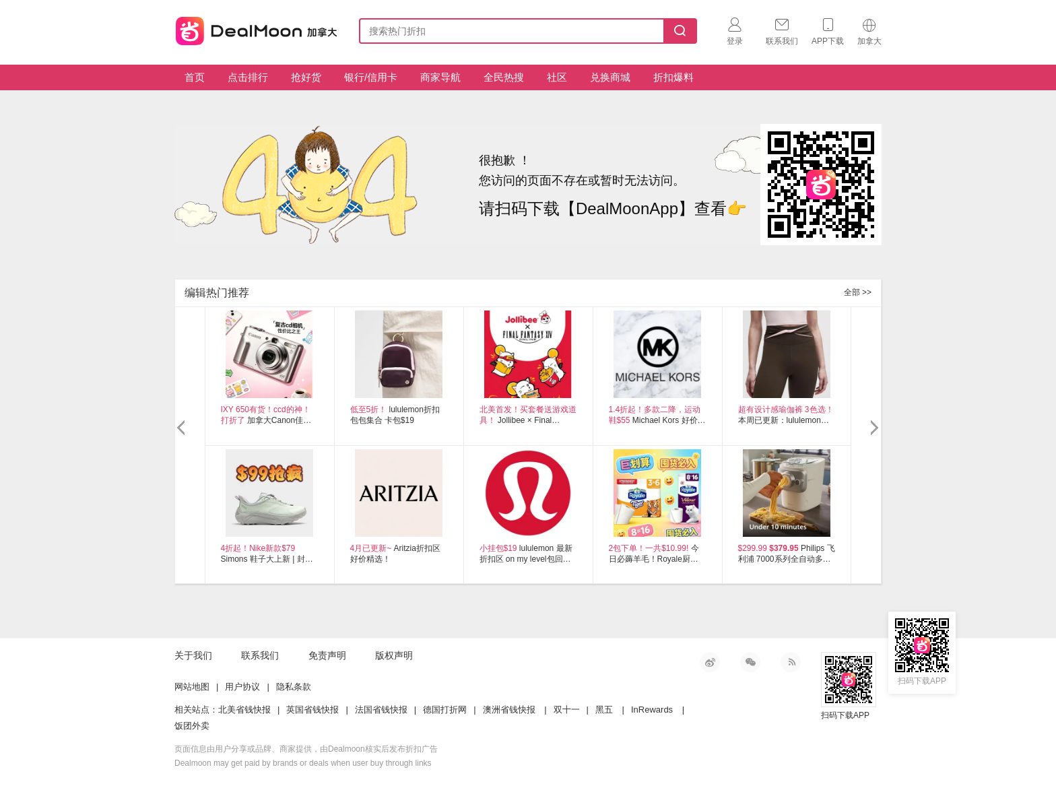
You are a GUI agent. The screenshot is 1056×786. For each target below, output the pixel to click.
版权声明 (394, 655)
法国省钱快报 (381, 710)
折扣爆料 (673, 77)
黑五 (604, 710)
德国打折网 (445, 710)
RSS (791, 662)
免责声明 (327, 655)
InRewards (652, 710)
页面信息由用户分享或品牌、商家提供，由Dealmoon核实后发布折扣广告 (306, 749)
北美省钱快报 (244, 710)
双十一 (567, 710)
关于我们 (193, 655)
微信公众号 (750, 662)
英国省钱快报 (312, 710)
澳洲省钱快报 (509, 710)
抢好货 (306, 77)
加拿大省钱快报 (252, 28)
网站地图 (191, 687)
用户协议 (242, 687)
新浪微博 (710, 662)
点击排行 (248, 77)
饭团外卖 (191, 726)
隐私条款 (293, 687)
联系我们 (260, 655)
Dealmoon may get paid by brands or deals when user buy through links (303, 763)
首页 (195, 77)
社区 (557, 77)
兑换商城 (610, 77)
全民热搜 (504, 77)
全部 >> (857, 292)
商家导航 (440, 77)
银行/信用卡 (370, 77)
